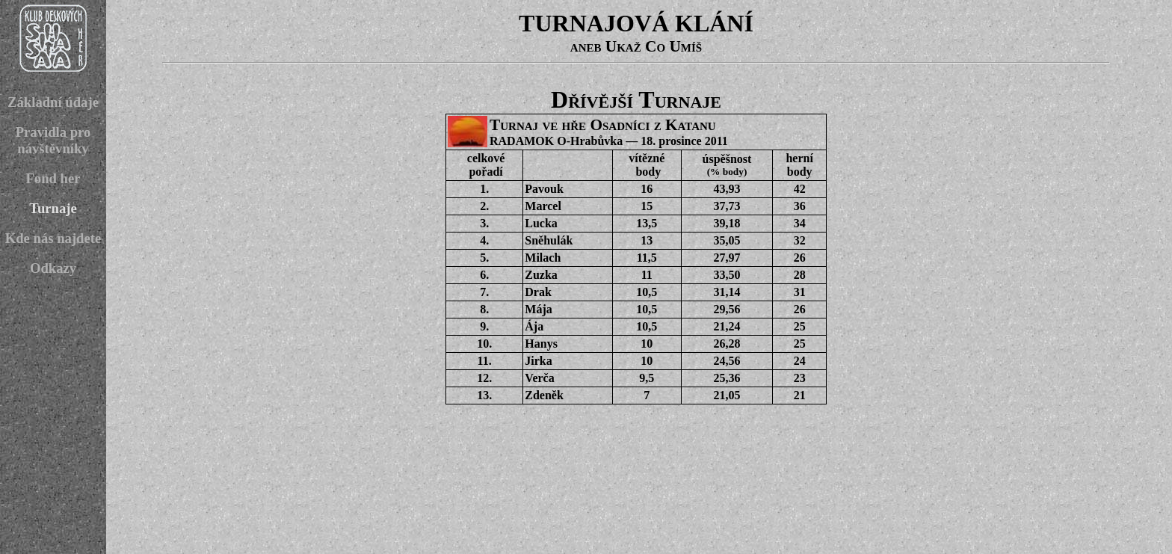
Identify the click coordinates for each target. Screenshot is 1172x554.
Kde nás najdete (53, 238)
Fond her (52, 178)
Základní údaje (53, 102)
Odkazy (53, 268)
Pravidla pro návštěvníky (53, 140)
